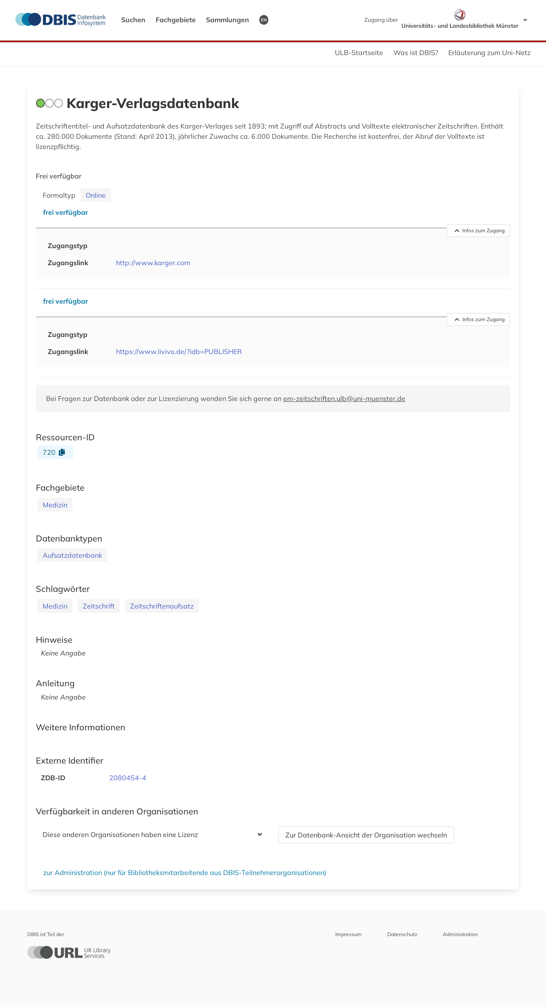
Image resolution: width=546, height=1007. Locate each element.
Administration (460, 934)
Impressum (348, 934)
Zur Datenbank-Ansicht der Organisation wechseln (366, 835)
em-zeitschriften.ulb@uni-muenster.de (344, 398)
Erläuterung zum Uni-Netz (489, 52)
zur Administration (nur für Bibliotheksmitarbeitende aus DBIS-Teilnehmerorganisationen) (184, 872)
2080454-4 (127, 777)
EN (264, 19)
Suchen (133, 19)
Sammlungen (227, 19)
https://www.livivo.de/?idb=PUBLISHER (179, 351)
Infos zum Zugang (480, 230)
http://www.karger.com (153, 262)
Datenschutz (402, 934)
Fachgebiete (176, 19)
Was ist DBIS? (415, 52)
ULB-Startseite (359, 52)
